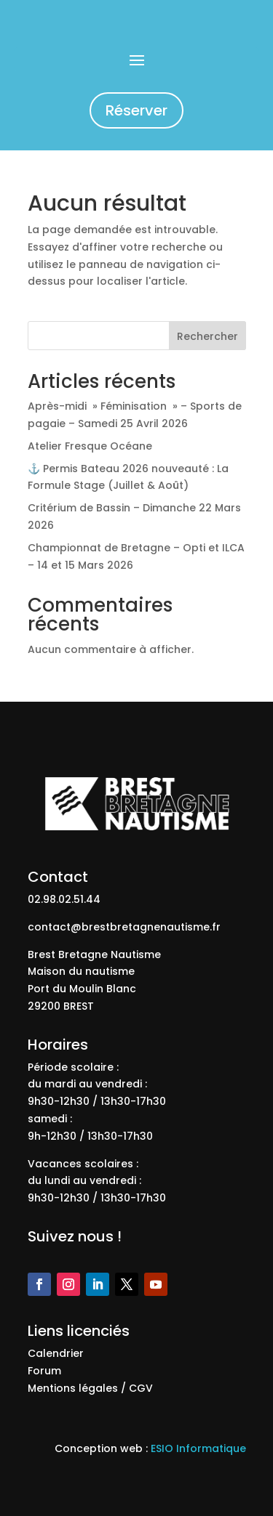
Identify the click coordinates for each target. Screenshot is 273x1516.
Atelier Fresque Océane (90, 446)
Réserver (136, 110)
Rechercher (207, 336)
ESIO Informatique (198, 1448)
